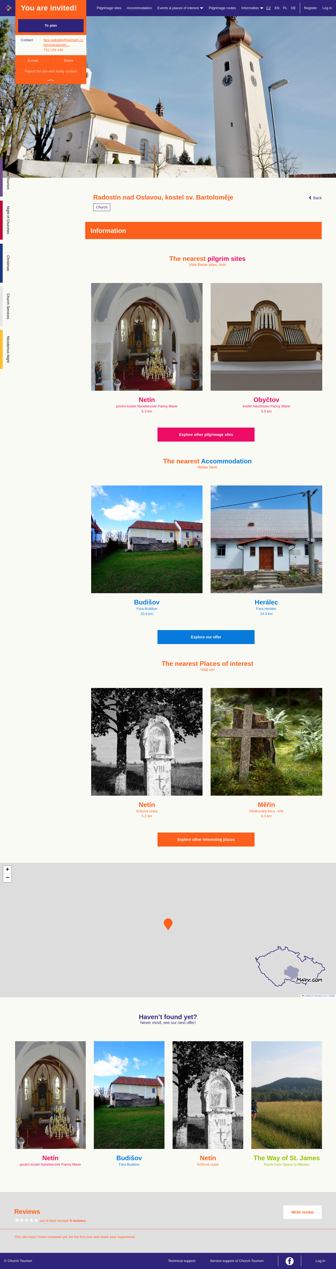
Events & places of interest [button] (180, 8)
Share (68, 60)
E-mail (33, 60)
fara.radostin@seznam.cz (63, 40)
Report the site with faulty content (51, 71)
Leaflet (306, 996)
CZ (268, 8)
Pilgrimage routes (222, 8)
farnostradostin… (56, 45)
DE (293, 8)
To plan (51, 25)
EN (277, 8)
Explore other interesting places (206, 839)
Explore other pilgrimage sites (206, 434)
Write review (303, 1212)
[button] (168, 924)
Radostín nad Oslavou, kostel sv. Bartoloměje (163, 197)
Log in (327, 8)
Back (315, 198)
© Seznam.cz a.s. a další (323, 996)
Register (310, 8)
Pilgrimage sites (109, 8)
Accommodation (139, 8)
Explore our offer (206, 637)
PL (285, 8)
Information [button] (252, 8)
